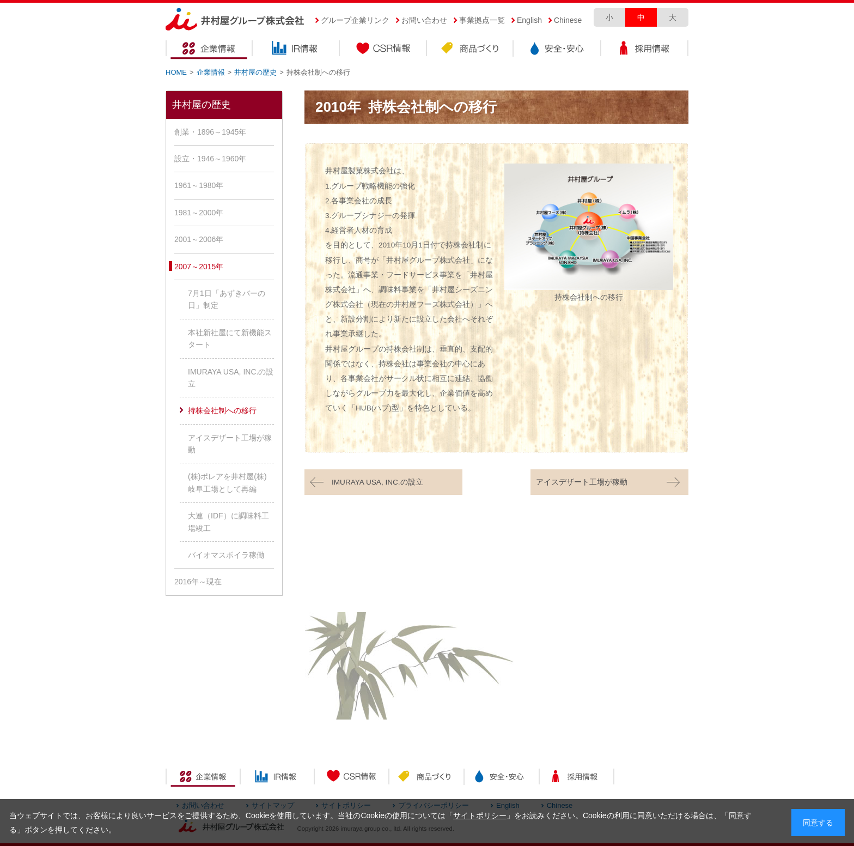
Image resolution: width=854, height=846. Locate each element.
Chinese (568, 20)
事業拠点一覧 (482, 20)
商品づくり (470, 49)
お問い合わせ (424, 20)
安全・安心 (557, 49)
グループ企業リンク (355, 20)
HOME (176, 72)
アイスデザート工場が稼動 (581, 482)
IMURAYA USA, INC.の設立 (377, 482)
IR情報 (296, 49)
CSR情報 (383, 49)
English (529, 20)
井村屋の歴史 (255, 72)
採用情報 (644, 49)
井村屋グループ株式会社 (235, 20)
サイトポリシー (480, 815)
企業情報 (209, 49)
